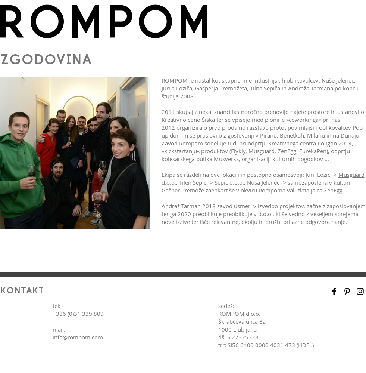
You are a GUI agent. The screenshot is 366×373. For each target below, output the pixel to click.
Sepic (221, 182)
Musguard (351, 174)
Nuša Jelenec (263, 182)
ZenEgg (333, 190)
